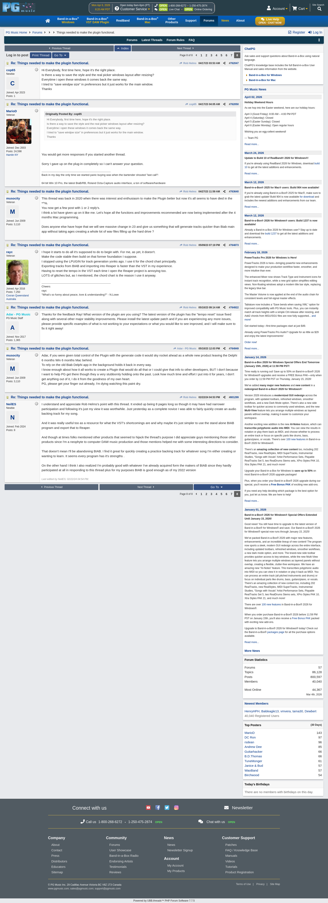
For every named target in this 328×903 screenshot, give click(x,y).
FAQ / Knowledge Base (241, 850)
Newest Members (256, 703)
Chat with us (215, 822)
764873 (234, 245)
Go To (60, 55)
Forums (37, 32)
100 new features (295, 439)
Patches (231, 844)
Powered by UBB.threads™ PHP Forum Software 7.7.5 (164, 900)
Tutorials (231, 866)
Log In (315, 32)
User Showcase (120, 850)
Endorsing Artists (121, 861)
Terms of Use (243, 884)
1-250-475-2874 (198, 5)
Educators (58, 866)
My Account (175, 865)
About (55, 844)
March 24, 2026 (254, 152)
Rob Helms (187, 63)
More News (252, 650)
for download (307, 196)
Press (55, 855)
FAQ (192, 40)
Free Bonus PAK (281, 484)
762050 (234, 104)
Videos (230, 861)
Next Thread (186, 48)
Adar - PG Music (184, 348)
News (171, 844)
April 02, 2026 (253, 97)
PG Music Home (16, 32)
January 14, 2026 (255, 357)
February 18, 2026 (256, 252)
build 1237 (271, 233)
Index (123, 48)
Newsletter (242, 807)
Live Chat (174, 9)
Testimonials (118, 866)
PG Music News (255, 89)
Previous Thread (59, 48)
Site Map (275, 884)
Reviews (115, 872)
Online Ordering (203, 9)
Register (296, 32)
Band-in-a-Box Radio (123, 855)
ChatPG (250, 48)
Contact (56, 850)
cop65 (190, 104)
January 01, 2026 (255, 509)
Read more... (252, 144)
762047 (234, 63)
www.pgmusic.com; (59, 888)
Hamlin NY (12, 154)
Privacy (260, 884)
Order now (250, 342)
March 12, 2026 (254, 182)
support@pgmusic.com (107, 888)
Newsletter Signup (180, 850)
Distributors (59, 861)
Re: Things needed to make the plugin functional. (50, 63)
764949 (234, 348)
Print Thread (40, 55)
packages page (275, 632)
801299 (234, 397)
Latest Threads (152, 40)
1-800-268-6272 (177, 5)
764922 (234, 307)
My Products (176, 871)
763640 (234, 191)
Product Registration (239, 872)
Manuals (231, 855)
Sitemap (57, 872)
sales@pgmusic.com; (82, 888)
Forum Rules (175, 40)
